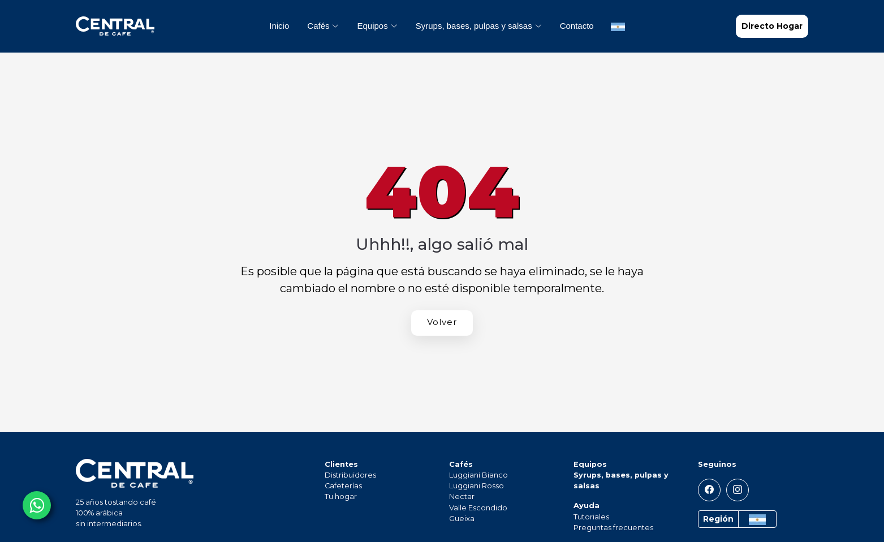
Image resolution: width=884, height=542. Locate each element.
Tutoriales (591, 517)
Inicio (279, 26)
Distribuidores (350, 475)
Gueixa (462, 518)
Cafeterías (343, 486)
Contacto (577, 26)
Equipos (590, 464)
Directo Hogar (772, 26)
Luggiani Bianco (478, 475)
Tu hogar (341, 496)
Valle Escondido (478, 508)
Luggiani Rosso (476, 486)
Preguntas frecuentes (613, 527)
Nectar (462, 496)
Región (718, 519)
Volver (442, 321)
